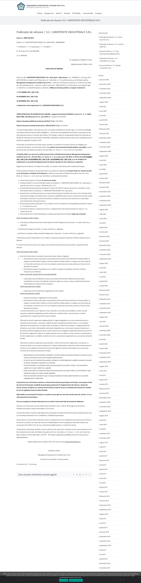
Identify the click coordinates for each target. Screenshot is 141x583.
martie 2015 (104, 492)
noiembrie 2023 (105, 196)
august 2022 (104, 263)
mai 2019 (103, 375)
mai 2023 (103, 223)
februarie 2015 (105, 496)
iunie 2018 (103, 425)
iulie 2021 (103, 322)
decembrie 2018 (105, 398)
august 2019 (104, 366)
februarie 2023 (105, 236)
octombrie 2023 (105, 201)
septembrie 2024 (105, 151)
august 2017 (104, 443)
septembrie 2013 (105, 545)
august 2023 (104, 210)
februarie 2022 (105, 290)
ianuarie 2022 (104, 295)
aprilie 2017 (103, 456)
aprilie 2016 (103, 469)
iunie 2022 (103, 272)
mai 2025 (103, 115)
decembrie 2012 (105, 563)
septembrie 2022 (105, 259)
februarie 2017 (105, 460)
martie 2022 (104, 286)
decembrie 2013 (105, 536)
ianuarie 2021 (104, 326)
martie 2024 (104, 178)
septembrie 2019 (105, 362)
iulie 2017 (103, 447)
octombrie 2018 (105, 407)
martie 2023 (104, 232)
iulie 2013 (103, 550)
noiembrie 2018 (105, 402)
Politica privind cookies (76, 580)
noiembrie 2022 (105, 250)
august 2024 (104, 156)
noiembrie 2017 (105, 434)
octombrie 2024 (105, 147)
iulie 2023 (103, 214)
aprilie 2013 (103, 559)
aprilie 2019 (103, 380)
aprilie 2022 (103, 281)
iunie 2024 (103, 165)
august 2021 (104, 317)
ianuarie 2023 (104, 241)
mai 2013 (103, 554)
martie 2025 (104, 124)
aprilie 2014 (103, 528)
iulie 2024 (103, 160)
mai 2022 (103, 277)
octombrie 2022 (105, 254)
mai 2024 (103, 169)
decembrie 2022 (105, 245)
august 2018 (104, 416)
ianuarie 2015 (104, 501)
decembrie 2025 (105, 84)
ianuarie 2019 (104, 393)
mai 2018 (103, 429)
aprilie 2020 (103, 344)
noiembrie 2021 (105, 304)
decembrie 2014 (105, 505)
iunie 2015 (103, 478)
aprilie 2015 (103, 487)
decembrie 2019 (105, 353)
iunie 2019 (103, 371)
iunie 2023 (103, 219)
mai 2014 (103, 523)
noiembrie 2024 (105, 142)
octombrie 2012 (105, 568)
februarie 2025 (105, 129)
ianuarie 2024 (104, 187)
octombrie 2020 (105, 335)
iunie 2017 (103, 451)
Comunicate (33, 464)
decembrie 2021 (105, 299)
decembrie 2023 (105, 192)
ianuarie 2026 (104, 80)
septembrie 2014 (105, 510)
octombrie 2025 (105, 93)
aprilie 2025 (103, 120)
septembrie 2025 (105, 98)
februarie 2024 (105, 183)
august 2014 (104, 514)
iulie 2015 (103, 474)
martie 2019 (104, 384)
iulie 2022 (103, 268)
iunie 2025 (103, 111)
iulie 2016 (103, 465)
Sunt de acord (63, 580)
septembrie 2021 (105, 313)
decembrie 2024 (105, 138)
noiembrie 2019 (105, 357)
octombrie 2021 (105, 308)
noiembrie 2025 (105, 89)
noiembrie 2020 (105, 331)
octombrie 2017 (105, 438)
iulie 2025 (103, 107)
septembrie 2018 (105, 411)
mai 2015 (103, 483)
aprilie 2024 (103, 174)
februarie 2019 (105, 389)
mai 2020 (103, 339)
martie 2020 (104, 348)
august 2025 (104, 102)
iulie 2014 (103, 519)
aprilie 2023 (103, 227)
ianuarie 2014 (104, 532)
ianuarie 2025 (104, 133)
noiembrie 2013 (105, 541)
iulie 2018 (103, 420)
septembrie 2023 (105, 205)
